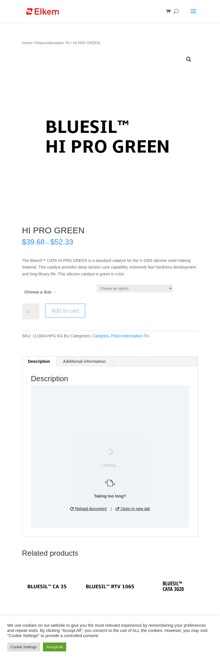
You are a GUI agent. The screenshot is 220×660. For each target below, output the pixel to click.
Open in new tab (133, 508)
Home (27, 43)
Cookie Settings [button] (24, 647)
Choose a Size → (40, 292)
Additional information (84, 361)
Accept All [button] (54, 647)
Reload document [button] (88, 508)
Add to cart (65, 311)
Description (39, 361)
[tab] (39, 361)
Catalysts (100, 336)
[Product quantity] (30, 311)
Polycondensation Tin (52, 43)
